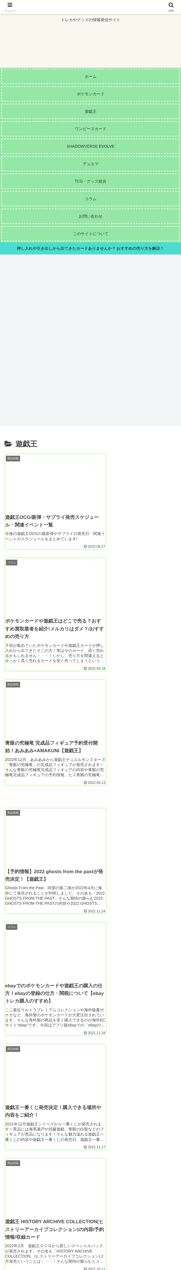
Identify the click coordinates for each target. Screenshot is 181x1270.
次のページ (90, 1135)
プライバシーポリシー (90, 1252)
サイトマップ (90, 1243)
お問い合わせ (149, 1243)
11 (121, 1154)
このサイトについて (31, 1243)
